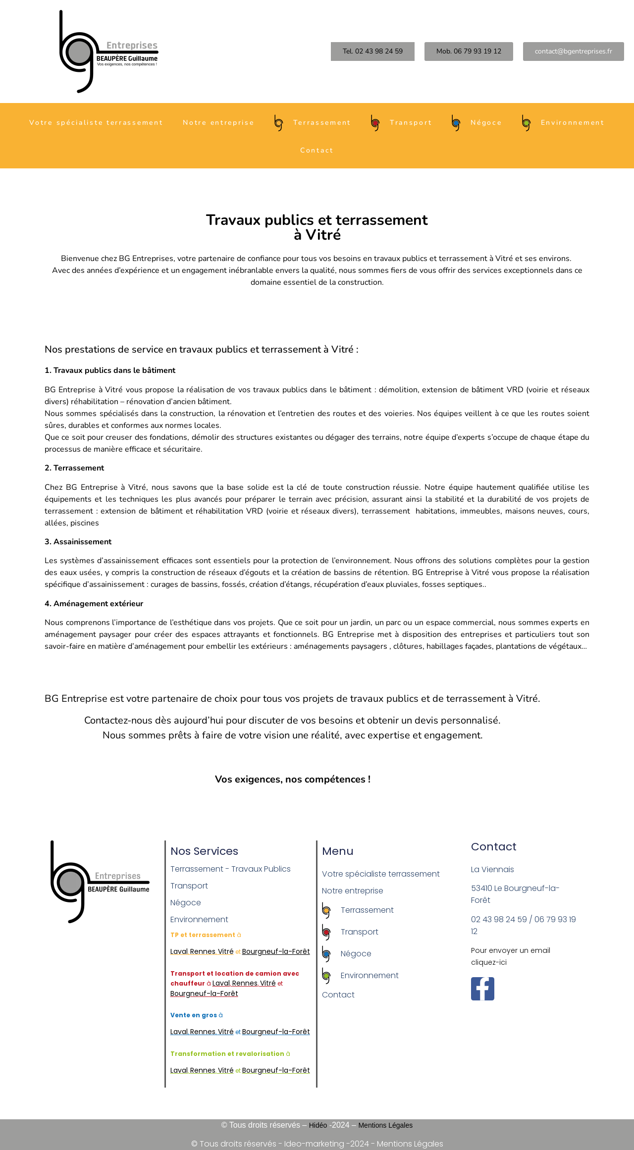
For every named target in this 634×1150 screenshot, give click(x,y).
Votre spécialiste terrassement (96, 122)
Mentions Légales (385, 1125)
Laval (179, 951)
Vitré (226, 951)
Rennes (202, 951)
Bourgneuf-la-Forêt (204, 993)
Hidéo (318, 1125)
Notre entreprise (218, 122)
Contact (317, 150)
